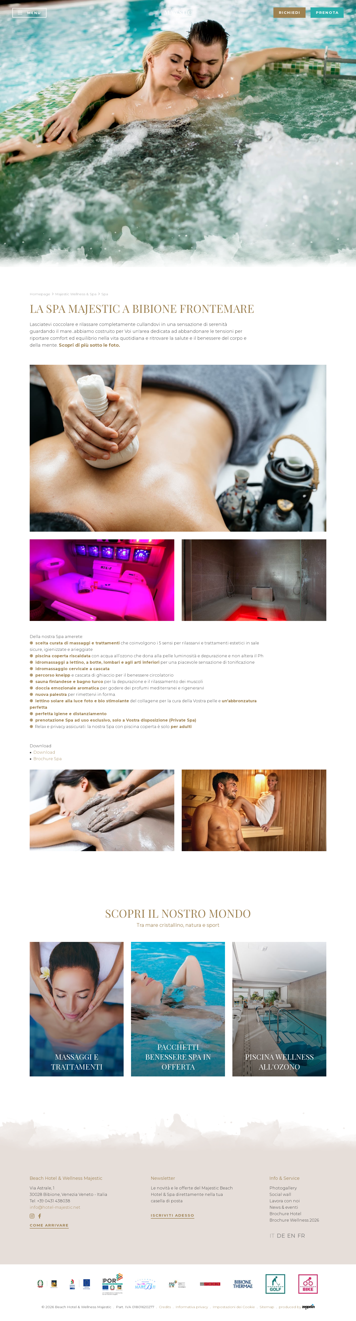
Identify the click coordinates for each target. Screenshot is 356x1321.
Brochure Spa (47, 758)
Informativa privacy (192, 1307)
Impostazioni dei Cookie (234, 1307)
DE (281, 1235)
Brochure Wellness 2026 (294, 1220)
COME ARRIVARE (49, 1225)
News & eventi (283, 1207)
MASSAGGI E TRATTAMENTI (77, 1061)
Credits (165, 1307)
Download (44, 752)
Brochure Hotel (285, 1213)
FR (301, 1235)
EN (291, 1235)
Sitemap (267, 1307)
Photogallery (283, 1188)
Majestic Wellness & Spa (75, 294)
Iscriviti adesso (172, 1215)
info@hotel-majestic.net (55, 1207)
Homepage (40, 294)
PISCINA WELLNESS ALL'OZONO (279, 1061)
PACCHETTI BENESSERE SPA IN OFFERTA (178, 1056)
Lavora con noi (284, 1201)
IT (272, 1235)
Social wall (280, 1194)
